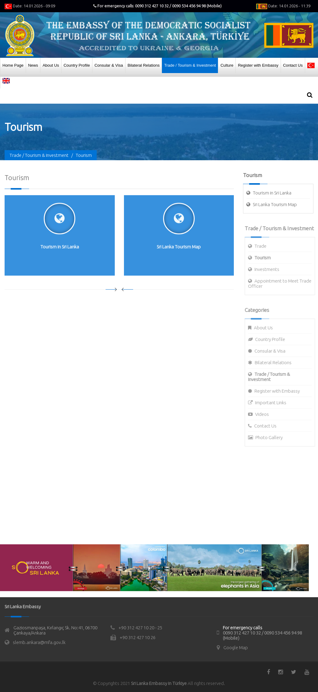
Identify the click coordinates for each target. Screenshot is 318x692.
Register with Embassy (258, 65)
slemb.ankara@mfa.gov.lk (39, 642)
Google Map (235, 647)
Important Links (273, 402)
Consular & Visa (109, 65)
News (33, 65)
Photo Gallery (271, 437)
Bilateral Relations (144, 65)
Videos (264, 414)
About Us (51, 65)
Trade (263, 246)
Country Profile (77, 65)
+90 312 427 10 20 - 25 (140, 627)
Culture (226, 65)
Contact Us (293, 65)
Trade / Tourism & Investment (190, 65)
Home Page (13, 65)
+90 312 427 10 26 (137, 637)
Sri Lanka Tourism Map (275, 204)
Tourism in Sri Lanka (272, 192)
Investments (269, 269)
